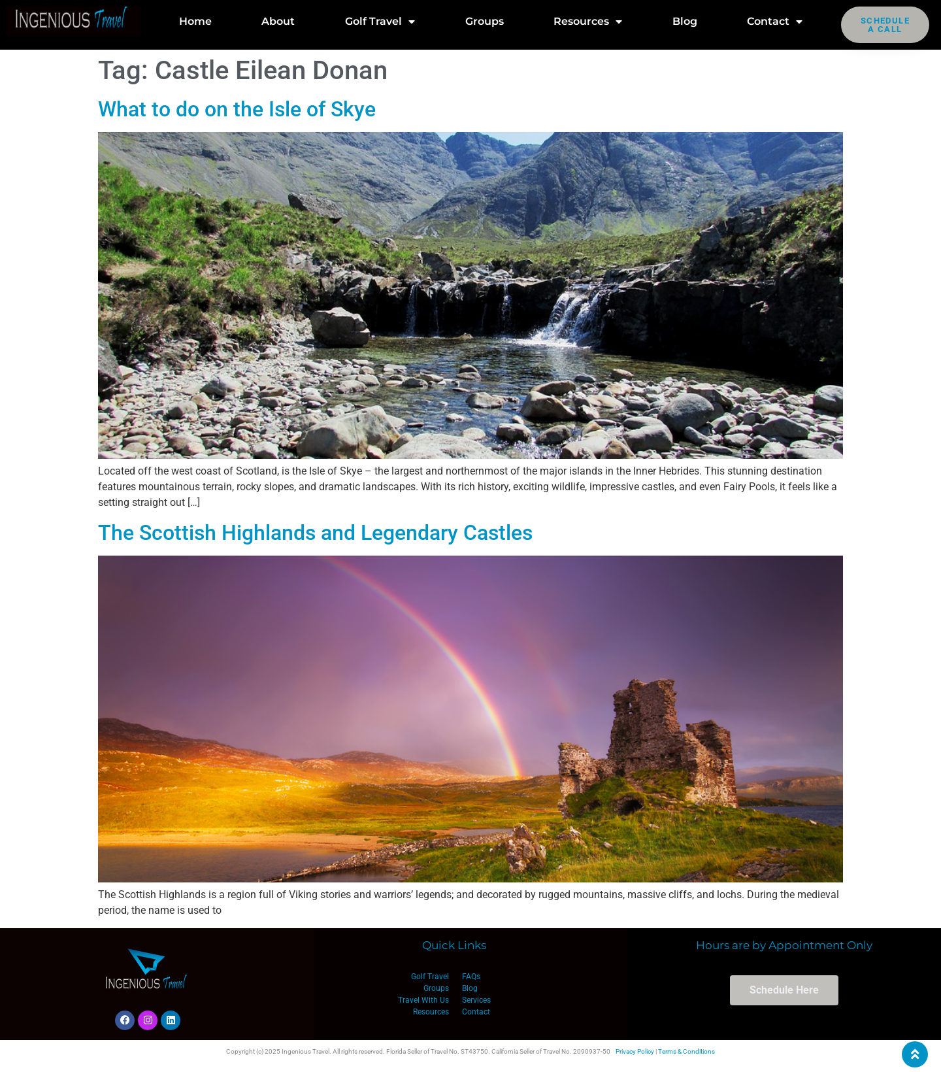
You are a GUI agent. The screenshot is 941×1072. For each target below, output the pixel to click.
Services (476, 1000)
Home (195, 21)
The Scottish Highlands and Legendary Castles (315, 532)
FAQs (471, 976)
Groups (484, 21)
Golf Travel (380, 21)
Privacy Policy (635, 1051)
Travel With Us (423, 1000)
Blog (684, 21)
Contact (774, 21)
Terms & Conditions (686, 1051)
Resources (587, 21)
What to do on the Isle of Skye (237, 109)
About (278, 21)
